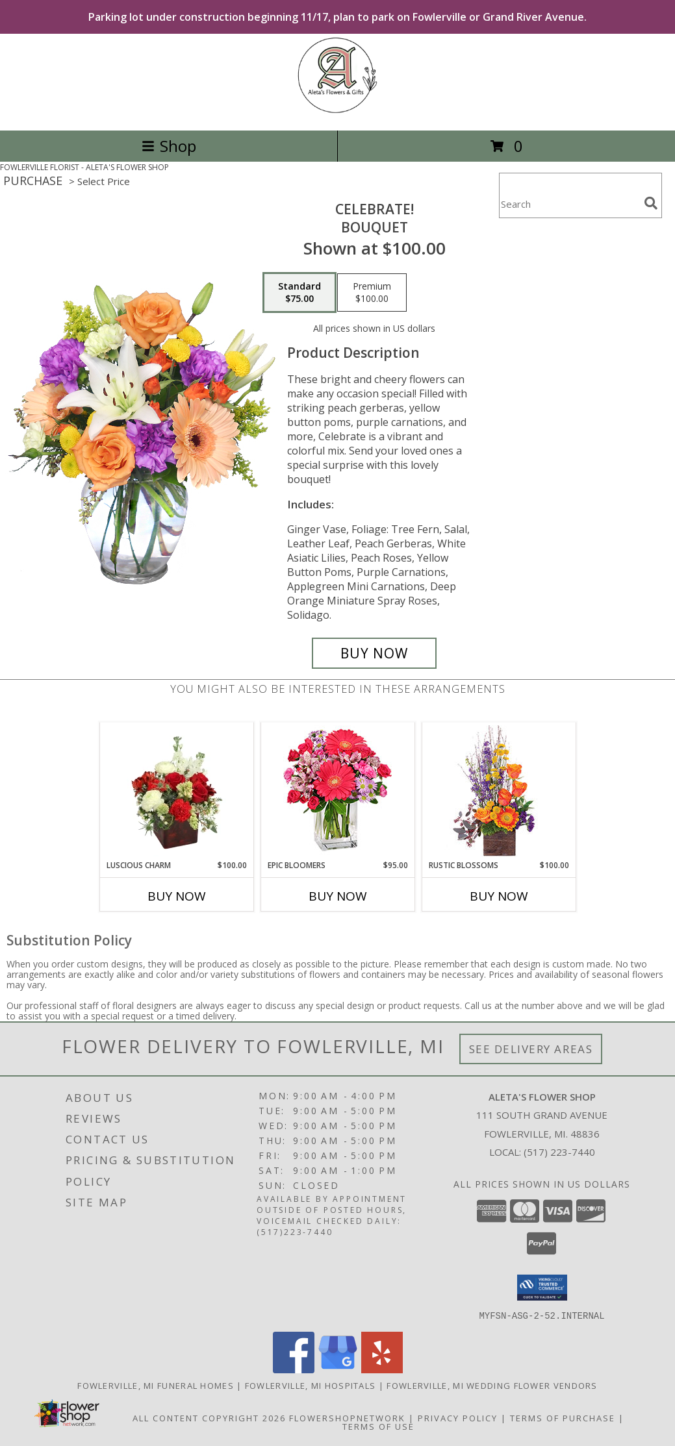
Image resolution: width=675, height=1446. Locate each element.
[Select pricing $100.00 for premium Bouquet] (372, 293)
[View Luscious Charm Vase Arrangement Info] (176, 790)
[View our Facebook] (293, 1369)
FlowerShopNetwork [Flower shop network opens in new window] (347, 1417)
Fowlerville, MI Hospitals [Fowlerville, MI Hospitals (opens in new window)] (310, 1385)
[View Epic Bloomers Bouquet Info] (337, 791)
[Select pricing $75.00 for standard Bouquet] (299, 293)
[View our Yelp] (382, 1369)
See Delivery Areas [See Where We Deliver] (531, 1048)
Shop (169, 145)
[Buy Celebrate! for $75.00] (374, 653)
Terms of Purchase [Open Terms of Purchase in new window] (562, 1417)
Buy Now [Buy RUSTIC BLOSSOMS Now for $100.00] (499, 896)
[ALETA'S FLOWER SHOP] (337, 111)
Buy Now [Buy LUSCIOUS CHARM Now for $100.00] (176, 896)
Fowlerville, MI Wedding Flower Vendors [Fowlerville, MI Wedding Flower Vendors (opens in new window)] (492, 1385)
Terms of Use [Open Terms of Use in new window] (378, 1426)
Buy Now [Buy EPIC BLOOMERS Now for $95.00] (338, 896)
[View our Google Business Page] (338, 1369)
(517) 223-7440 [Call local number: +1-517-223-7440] (559, 1151)
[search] (651, 203)
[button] (542, 1288)
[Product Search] (569, 204)
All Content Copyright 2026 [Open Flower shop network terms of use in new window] (209, 1417)
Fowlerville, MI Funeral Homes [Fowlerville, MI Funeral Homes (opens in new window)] (155, 1385)
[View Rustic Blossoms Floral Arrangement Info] (498, 791)
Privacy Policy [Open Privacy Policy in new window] (458, 1417)
